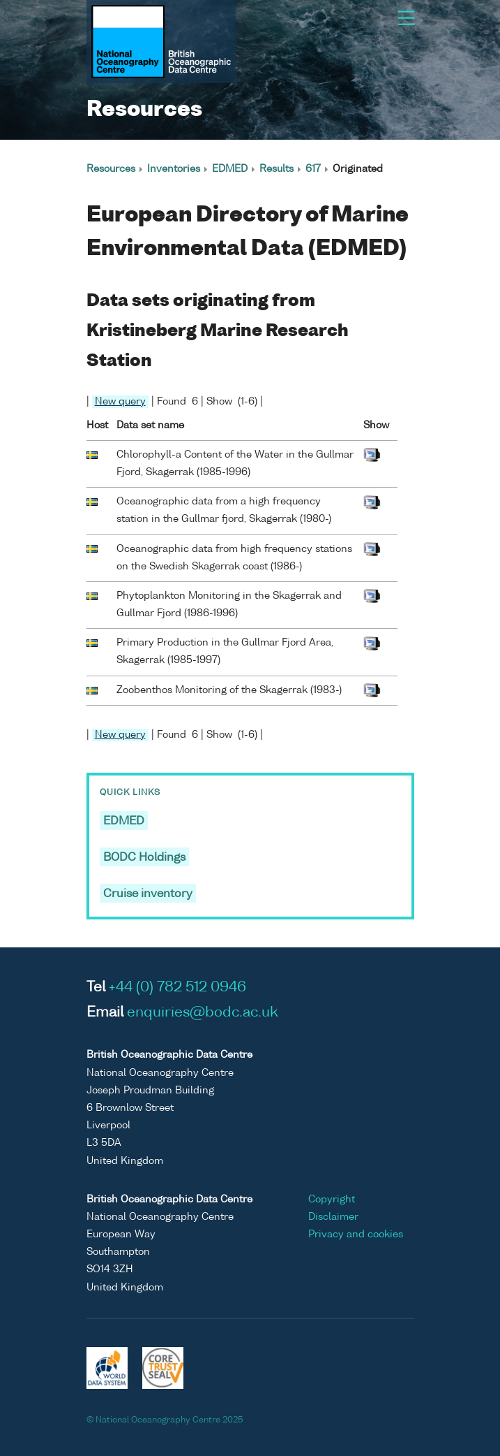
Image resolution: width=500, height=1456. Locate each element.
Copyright (331, 1199)
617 (313, 169)
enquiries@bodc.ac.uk (202, 1013)
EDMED (230, 169)
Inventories (173, 169)
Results (276, 169)
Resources (110, 169)
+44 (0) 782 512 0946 (177, 988)
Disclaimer (333, 1217)
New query (120, 402)
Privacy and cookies (355, 1234)
